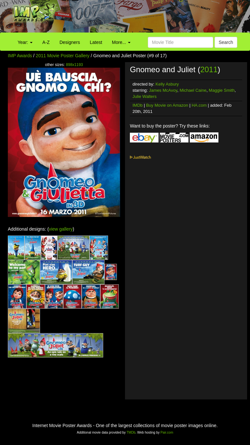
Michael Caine (193, 90)
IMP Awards (20, 55)
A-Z (46, 42)
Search (226, 42)
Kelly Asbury (167, 84)
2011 (208, 69)
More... (121, 42)
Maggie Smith (221, 90)
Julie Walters (144, 96)
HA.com (199, 105)
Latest (96, 42)
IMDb (137, 105)
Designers (70, 42)
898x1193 (74, 64)
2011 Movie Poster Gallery (63, 55)
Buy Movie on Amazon (167, 105)
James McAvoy (163, 90)
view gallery (61, 229)
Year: (25, 42)
